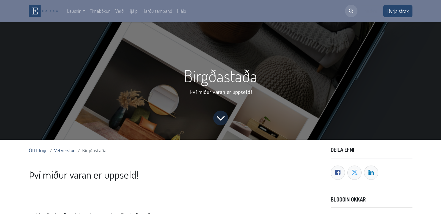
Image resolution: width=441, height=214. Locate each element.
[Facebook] (338, 173)
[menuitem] (76, 11)
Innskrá (370, 11)
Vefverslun (65, 150)
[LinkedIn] (371, 173)
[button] (351, 11)
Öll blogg (38, 150)
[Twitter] (354, 173)
